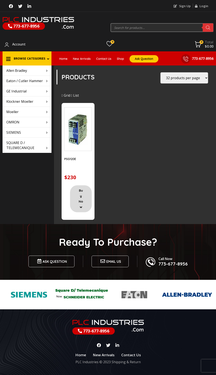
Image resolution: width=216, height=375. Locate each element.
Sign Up (182, 6)
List (75, 95)
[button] (27, 58)
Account (19, 44)
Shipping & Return (126, 362)
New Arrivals (82, 59)
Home (63, 59)
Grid (66, 95)
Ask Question (144, 59)
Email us (110, 261)
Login (201, 6)
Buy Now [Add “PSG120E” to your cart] (81, 198)
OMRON (27, 122)
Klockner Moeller (27, 101)
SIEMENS (27, 132)
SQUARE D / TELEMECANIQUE (27, 145)
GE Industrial (27, 91)
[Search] (208, 27)
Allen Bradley (27, 70)
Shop (120, 59)
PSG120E (70, 159)
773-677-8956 (23, 26)
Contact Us (103, 59)
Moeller (27, 111)
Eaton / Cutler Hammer (27, 81)
